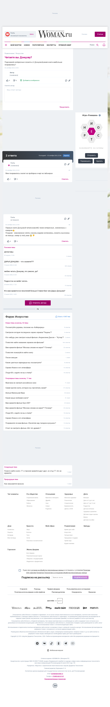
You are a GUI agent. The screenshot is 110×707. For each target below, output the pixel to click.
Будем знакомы (69, 543)
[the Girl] (84, 608)
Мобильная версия (56, 650)
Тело (28, 535)
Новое (27, 45)
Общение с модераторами (35, 558)
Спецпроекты (77, 592)
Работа (29, 503)
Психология (68, 500)
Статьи (100, 34)
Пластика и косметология (34, 540)
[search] (94, 45)
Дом (9, 526)
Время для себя (69, 529)
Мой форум (16, 45)
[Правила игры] (100, 115)
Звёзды (86, 526)
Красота (30, 526)
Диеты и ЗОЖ (68, 509)
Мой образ (50, 526)
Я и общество (32, 494)
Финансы (29, 506)
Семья (48, 506)
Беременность (68, 506)
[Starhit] (48, 608)
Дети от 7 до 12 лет (89, 503)
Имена (85, 517)
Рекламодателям (58, 592)
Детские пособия (88, 520)
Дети (85, 494)
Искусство (67, 532)
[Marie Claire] (60, 608)
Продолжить (64, 107)
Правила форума (53, 589)
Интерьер (10, 535)
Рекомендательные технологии (55, 679)
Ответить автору (10, 85)
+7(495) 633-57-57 (58, 676)
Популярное (38, 45)
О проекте (23, 589)
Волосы (29, 532)
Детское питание (88, 509)
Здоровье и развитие (89, 511)
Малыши (86, 497)
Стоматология (68, 503)
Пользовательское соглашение (78, 589)
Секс (47, 503)
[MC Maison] (38, 608)
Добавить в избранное (31, 80)
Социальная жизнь (32, 497)
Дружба (48, 500)
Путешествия (68, 535)
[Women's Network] (55, 602)
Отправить (91, 155)
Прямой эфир (65, 45)
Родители (48, 509)
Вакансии (92, 592)
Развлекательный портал (34, 556)
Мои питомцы (12, 538)
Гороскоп (11, 550)
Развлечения (9, 53)
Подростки (86, 506)
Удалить (99, 161)
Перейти (66, 155)
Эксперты (51, 45)
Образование (31, 500)
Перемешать (85, 161)
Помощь (37, 589)
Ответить (65, 179)
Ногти (28, 538)
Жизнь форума (33, 550)
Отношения (50, 494)
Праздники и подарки (71, 538)
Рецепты (10, 532)
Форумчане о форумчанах (35, 561)
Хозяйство (11, 529)
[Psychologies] (74, 608)
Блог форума (30, 553)
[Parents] (94, 608)
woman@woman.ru (57, 673)
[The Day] (27, 608)
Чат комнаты (13, 494)
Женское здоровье (70, 497)
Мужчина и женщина (52, 497)
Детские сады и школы (90, 514)
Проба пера (67, 540)
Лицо (28, 529)
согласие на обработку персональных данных (47, 570)
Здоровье (68, 494)
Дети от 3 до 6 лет (89, 500)
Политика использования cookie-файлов (30, 592)
